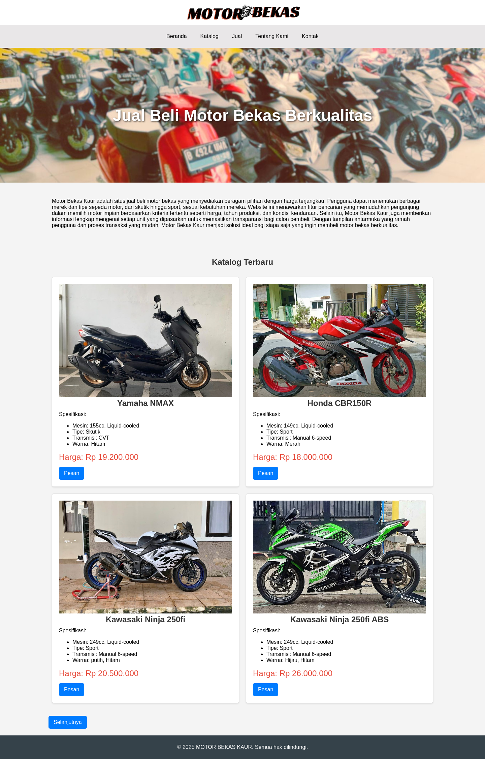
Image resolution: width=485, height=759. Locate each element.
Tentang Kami (271, 36)
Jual (237, 36)
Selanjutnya (68, 722)
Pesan (71, 473)
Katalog (209, 36)
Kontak (310, 36)
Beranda (176, 36)
